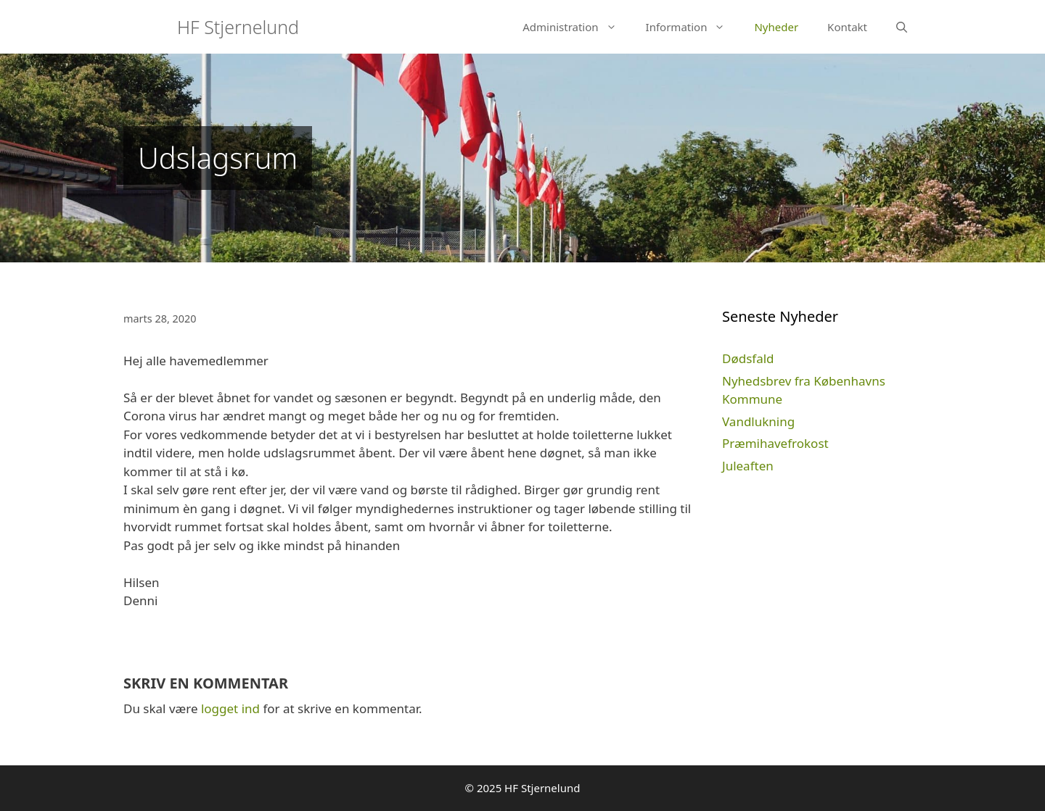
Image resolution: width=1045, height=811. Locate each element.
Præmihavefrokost (775, 443)
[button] (615, 27)
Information (693, 27)
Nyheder (776, 27)
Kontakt (847, 27)
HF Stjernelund (238, 26)
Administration (576, 27)
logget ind (230, 708)
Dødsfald (748, 358)
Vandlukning (758, 421)
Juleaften (748, 465)
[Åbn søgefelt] (902, 27)
